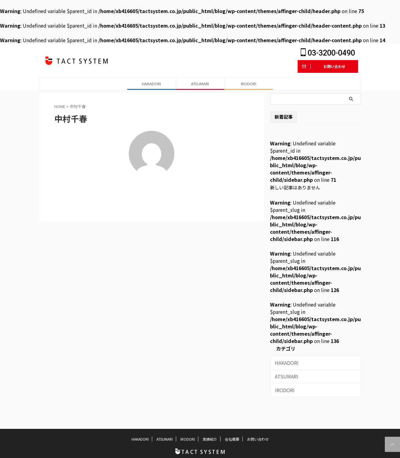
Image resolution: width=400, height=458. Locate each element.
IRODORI (248, 84)
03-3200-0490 (328, 53)
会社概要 (232, 439)
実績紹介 (210, 439)
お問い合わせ (258, 439)
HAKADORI (151, 84)
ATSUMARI (200, 84)
